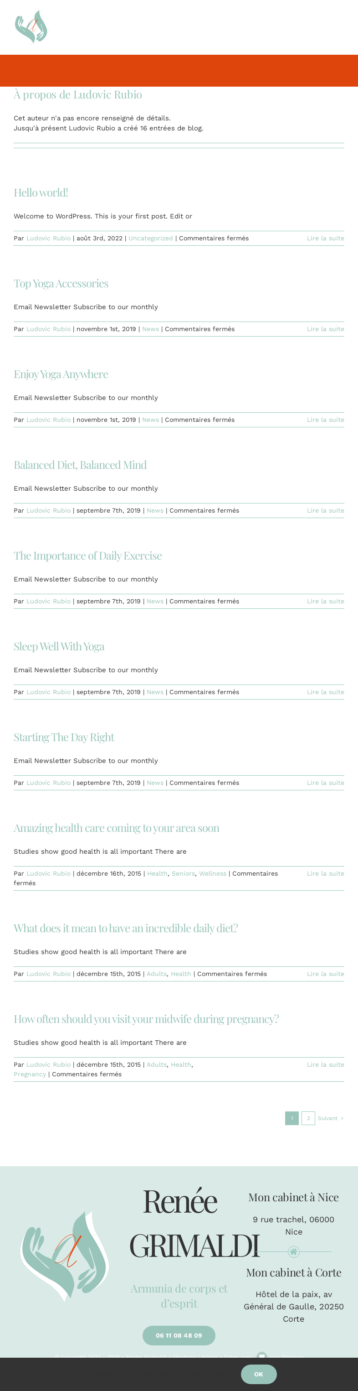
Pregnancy (30, 1074)
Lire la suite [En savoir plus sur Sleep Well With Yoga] (325, 692)
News (150, 328)
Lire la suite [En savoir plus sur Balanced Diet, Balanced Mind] (325, 510)
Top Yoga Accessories (61, 282)
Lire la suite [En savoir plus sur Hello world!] (325, 238)
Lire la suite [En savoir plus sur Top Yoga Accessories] (325, 328)
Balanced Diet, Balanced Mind (80, 464)
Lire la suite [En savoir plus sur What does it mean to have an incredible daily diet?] (325, 973)
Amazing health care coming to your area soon (116, 827)
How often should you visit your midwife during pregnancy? (146, 1018)
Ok (258, 1374)
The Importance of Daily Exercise (88, 555)
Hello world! (41, 192)
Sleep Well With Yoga (59, 645)
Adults (157, 973)
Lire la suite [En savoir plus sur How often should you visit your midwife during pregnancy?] (325, 1064)
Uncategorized (150, 238)
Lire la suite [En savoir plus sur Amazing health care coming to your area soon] (325, 873)
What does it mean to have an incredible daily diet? (126, 927)
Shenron (292, 1357)
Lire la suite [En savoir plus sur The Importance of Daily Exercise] (325, 601)
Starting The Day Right (64, 736)
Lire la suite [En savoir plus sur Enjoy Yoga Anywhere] (325, 419)
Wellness (212, 873)
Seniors (183, 873)
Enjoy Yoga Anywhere (61, 373)
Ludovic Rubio (48, 238)
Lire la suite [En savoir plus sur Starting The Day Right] (325, 782)
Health (157, 873)
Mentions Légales (195, 1357)
